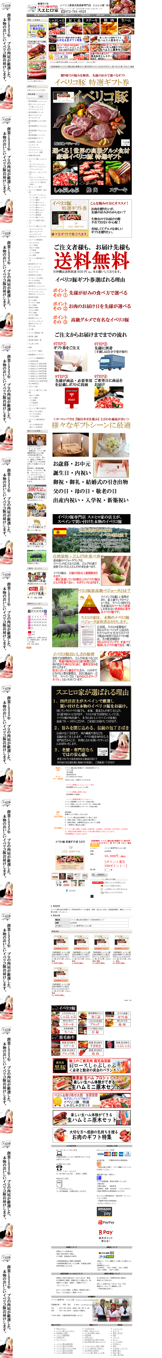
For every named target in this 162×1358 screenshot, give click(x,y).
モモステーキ (33, 272)
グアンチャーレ (34, 147)
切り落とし (117, 1344)
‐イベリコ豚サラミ (35, 213)
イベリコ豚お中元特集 (64, 1346)
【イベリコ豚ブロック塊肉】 (37, 391)
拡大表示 (70, 890)
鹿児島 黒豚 (33, 337)
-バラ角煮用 (33, 403)
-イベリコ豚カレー (35, 207)
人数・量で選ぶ (118, 1355)
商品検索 (31, 94)
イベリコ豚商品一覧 (35, 333)
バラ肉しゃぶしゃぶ (35, 107)
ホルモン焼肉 (33, 315)
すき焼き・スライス (120, 1349)
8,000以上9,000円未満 (37, 379)
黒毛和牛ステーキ (35, 264)
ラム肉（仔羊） (34, 344)
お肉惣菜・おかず (35, 142)
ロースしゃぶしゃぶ (35, 109)
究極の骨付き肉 (34, 156)
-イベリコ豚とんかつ (36, 210)
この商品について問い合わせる (115, 889)
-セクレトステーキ (35, 229)
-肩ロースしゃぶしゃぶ (37, 167)
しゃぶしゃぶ (118, 1329)
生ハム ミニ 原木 (35, 187)
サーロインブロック (35, 321)
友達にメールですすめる (113, 892)
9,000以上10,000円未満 (37, 381)
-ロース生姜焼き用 (35, 425)
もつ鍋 (30, 329)
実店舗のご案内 (62, 1333)
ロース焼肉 (32, 305)
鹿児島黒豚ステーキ (35, 112)
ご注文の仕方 (85, 15)
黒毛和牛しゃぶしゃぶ (36, 286)
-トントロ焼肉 (33, 253)
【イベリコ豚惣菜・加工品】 (37, 191)
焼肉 (114, 1335)
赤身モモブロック (35, 324)
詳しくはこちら (63, 1285)
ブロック (116, 1338)
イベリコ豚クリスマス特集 (66, 1349)
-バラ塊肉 (32, 400)
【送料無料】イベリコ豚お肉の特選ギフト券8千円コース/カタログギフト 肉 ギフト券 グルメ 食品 (82, 956)
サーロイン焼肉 (34, 303)
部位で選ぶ (117, 1353)
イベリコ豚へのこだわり (65, 1331)
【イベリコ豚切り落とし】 (36, 222)
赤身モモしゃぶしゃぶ (36, 294)
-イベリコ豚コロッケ (36, 203)
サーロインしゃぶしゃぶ (37, 289)
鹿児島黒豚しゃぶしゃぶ (37, 101)
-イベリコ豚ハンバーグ (37, 198)
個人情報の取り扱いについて (95, 1342)
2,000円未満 (33, 361)
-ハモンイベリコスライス (38, 180)
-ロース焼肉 (33, 245)
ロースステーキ (34, 118)
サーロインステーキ (35, 270)
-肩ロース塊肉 (33, 395)
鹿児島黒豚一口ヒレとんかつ (37, 132)
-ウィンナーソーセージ (37, 195)
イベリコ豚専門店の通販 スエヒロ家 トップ (66, 61)
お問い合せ (100, 15)
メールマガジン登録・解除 (94, 1346)
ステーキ (116, 1331)
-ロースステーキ (34, 234)
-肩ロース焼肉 (33, 248)
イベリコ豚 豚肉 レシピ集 (95, 1353)
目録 (114, 1346)
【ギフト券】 (33, 387)
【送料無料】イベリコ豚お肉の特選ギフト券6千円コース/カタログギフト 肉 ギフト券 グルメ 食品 (62, 956)
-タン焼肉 (32, 255)
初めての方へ (61, 1329)
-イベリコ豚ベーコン (36, 217)
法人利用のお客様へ (92, 1351)
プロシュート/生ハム (36, 177)
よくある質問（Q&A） (93, 1333)
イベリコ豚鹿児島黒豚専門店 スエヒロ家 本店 (85, 5)
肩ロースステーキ (35, 115)
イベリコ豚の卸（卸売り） (94, 1349)
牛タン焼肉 (32, 313)
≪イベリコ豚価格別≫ (36, 358)
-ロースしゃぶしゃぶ (36, 164)
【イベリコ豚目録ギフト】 (36, 259)
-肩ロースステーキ (35, 232)
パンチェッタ (33, 145)
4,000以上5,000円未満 (37, 369)
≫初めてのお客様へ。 (36, 446)
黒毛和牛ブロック (35, 318)
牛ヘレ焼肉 (32, 300)
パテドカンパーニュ (35, 150)
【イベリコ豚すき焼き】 (37, 408)
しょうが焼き (118, 1342)
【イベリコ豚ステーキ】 (37, 226)
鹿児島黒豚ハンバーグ (36, 135)
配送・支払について (92, 1331)
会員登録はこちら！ (36, 499)
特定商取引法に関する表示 (94, 1340)
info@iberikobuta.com (90, 1305)
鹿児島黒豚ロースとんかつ (37, 127)
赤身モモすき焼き (35, 283)
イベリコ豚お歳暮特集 (64, 1344)
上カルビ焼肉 (33, 310)
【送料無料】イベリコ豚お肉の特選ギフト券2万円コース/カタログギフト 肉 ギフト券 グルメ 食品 (62, 988)
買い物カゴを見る (40, 15)
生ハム (115, 1340)
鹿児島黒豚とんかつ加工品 (37, 122)
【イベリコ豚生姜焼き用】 (36, 421)
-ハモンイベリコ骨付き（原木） (37, 183)
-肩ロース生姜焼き (35, 427)
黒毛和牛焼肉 (33, 297)
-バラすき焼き (33, 416)
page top (128, 1000)
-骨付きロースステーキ (37, 237)
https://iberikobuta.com (87, 1300)
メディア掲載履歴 (62, 1335)
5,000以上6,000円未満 (37, 371)
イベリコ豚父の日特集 (64, 1351)
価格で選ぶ (117, 1351)
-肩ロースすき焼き (35, 411)
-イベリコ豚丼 (33, 200)
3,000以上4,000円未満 (37, 366)
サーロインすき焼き (35, 278)
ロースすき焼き (34, 281)
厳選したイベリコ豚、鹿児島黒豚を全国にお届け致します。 (82, 9)
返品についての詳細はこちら (115, 883)
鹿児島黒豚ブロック (35, 138)
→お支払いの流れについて (106, 1203)
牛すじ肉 (31, 326)
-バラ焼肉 (32, 250)
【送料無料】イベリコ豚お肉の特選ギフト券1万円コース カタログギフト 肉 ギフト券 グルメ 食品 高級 (101, 956)
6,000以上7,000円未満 (37, 374)
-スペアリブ (33, 405)
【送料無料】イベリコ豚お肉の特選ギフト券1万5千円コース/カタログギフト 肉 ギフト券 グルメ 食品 (122, 956)
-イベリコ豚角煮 (34, 215)
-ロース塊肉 (33, 398)
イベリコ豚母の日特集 (64, 1353)
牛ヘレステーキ (34, 267)
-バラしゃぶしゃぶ (35, 169)
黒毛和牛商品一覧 (35, 340)
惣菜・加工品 (118, 1333)
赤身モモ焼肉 (33, 308)
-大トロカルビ (33, 243)
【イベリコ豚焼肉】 (35, 240)
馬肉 (30, 347)
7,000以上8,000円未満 (37, 376)
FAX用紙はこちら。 (66, 1189)
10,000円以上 (33, 384)
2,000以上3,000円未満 (37, 364)
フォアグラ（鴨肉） (35, 351)
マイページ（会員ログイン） (64, 15)
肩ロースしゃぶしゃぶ (36, 104)
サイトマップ (129, 15)
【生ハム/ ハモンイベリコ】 (37, 173)
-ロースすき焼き (34, 414)
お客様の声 (114, 15)
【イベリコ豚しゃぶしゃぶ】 (37, 160)
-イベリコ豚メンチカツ (37, 205)
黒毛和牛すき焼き (35, 275)
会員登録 (88, 1335)
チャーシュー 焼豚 (35, 152)
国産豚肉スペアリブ (35, 355)
